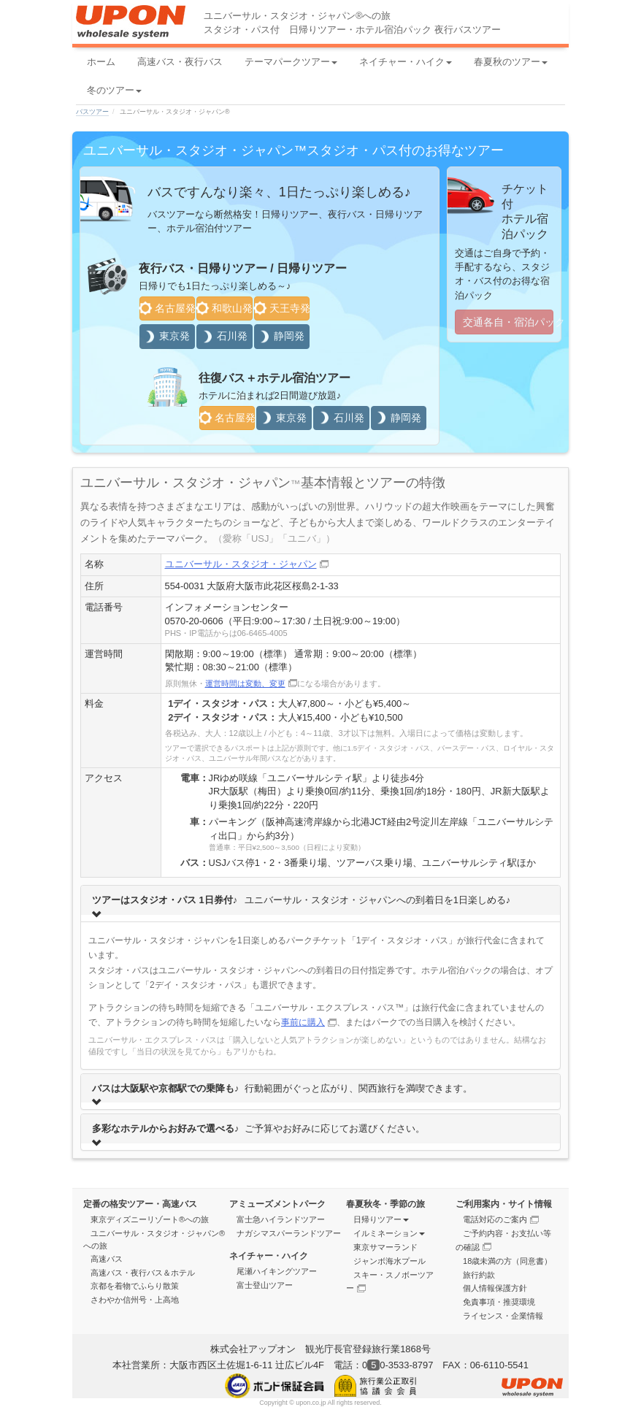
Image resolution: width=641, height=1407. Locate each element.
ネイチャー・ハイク (405, 61)
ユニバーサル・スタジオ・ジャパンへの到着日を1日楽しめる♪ (301, 903)
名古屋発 (167, 308)
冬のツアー (114, 90)
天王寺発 (282, 308)
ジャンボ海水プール (389, 1261)
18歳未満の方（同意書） (507, 1261)
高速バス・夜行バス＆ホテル (143, 1272)
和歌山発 (224, 308)
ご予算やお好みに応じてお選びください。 (258, 1132)
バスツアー (92, 111)
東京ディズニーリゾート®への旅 (150, 1219)
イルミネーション (389, 1233)
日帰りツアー (381, 1219)
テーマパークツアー (291, 61)
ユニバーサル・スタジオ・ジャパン (247, 564)
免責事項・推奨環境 (499, 1301)
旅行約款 (479, 1274)
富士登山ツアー (265, 1285)
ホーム (101, 61)
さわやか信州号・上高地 (135, 1299)
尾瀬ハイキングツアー (277, 1271)
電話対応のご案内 (501, 1219)
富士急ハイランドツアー (281, 1219)
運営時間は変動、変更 (251, 683)
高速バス (107, 1258)
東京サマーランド (385, 1247)
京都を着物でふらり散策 (135, 1285)
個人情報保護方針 (495, 1288)
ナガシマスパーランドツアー (289, 1233)
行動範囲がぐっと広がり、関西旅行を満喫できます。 (282, 1092)
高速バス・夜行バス (180, 61)
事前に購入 (309, 1022)
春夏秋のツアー (511, 61)
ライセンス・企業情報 (503, 1315)
